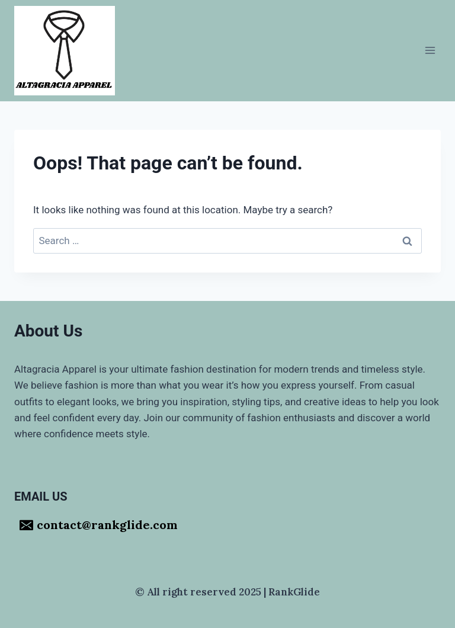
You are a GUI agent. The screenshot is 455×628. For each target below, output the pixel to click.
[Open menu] (430, 50)
